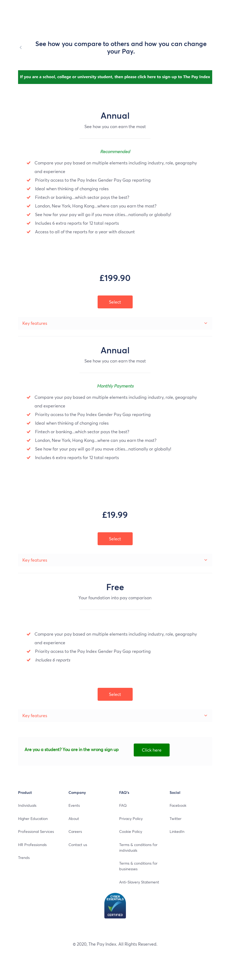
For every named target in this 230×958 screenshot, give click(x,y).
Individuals (27, 805)
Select (115, 694)
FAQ (123, 805)
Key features (34, 715)
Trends (24, 857)
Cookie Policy (130, 831)
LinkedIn (177, 831)
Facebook (178, 805)
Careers (75, 831)
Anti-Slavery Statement (139, 881)
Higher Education (33, 818)
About (73, 818)
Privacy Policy (131, 818)
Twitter (175, 818)
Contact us (77, 844)
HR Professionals (32, 844)
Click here (152, 750)
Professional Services (36, 831)
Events (74, 805)
